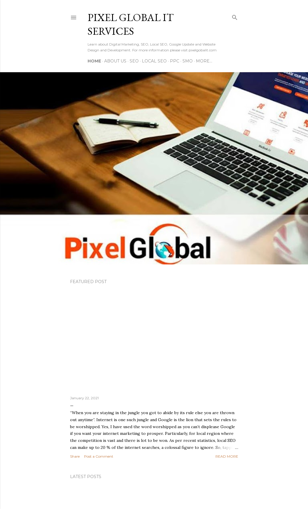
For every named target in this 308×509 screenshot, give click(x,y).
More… (204, 61)
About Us (115, 61)
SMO (187, 61)
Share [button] (75, 456)
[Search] (234, 16)
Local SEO (154, 61)
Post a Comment (98, 456)
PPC (174, 61)
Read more (226, 456)
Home (94, 61)
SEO (134, 61)
